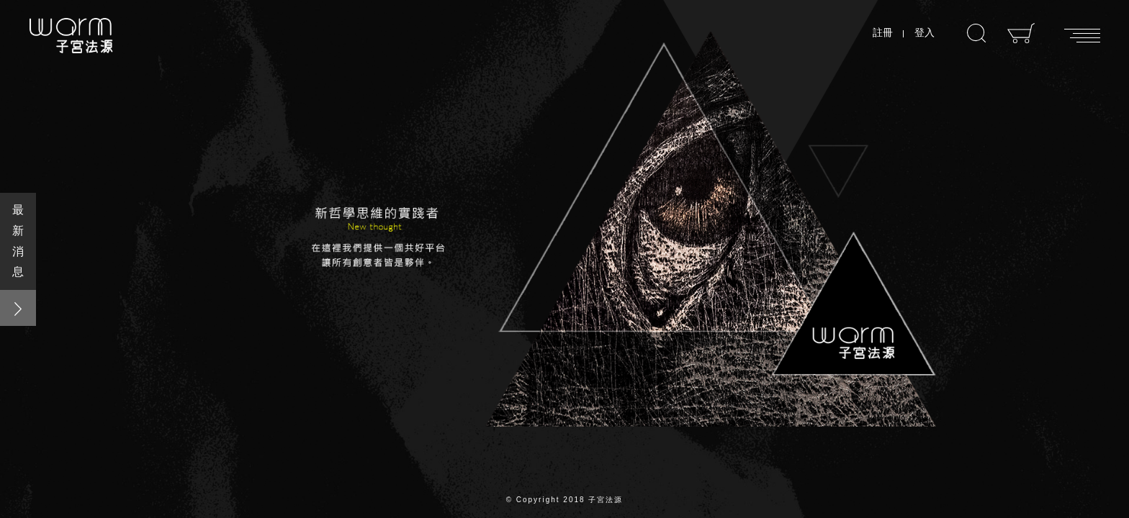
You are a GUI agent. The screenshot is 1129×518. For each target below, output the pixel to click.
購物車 (1021, 33)
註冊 (883, 32)
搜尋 (976, 33)
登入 (924, 32)
